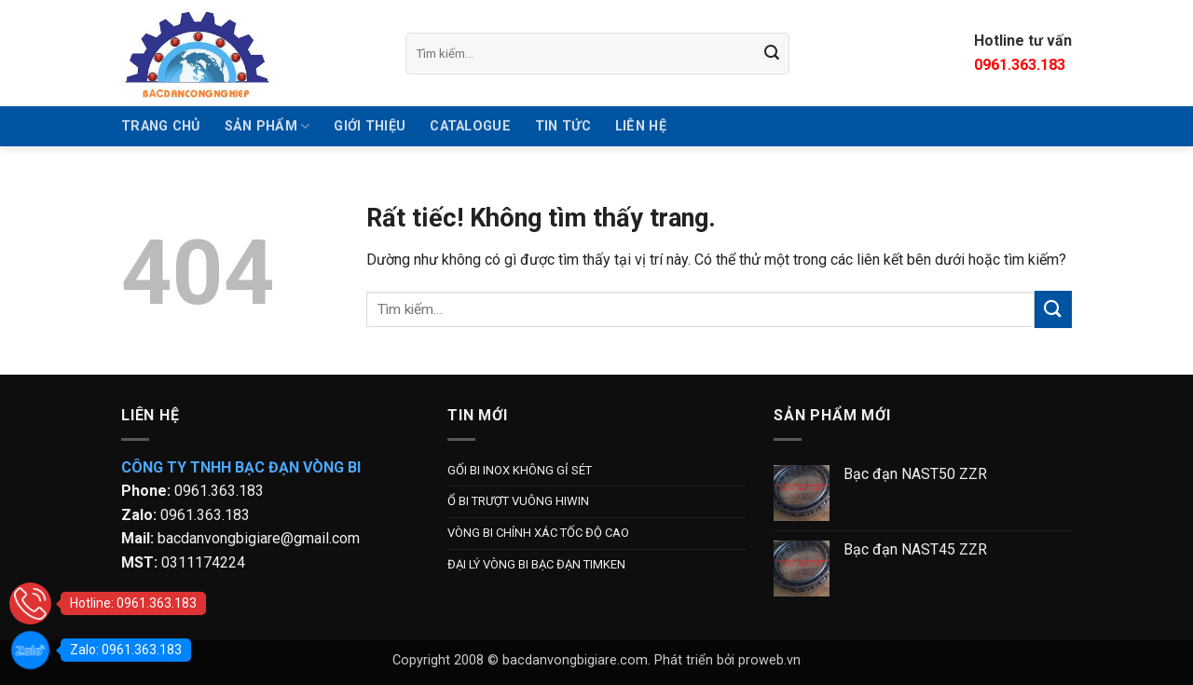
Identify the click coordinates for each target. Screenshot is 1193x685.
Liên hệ (640, 126)
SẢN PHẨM (267, 126)
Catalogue (470, 126)
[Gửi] (772, 53)
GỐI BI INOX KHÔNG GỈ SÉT (519, 470)
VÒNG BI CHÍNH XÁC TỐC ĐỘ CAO (538, 533)
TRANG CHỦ (160, 126)
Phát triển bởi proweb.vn (727, 660)
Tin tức (563, 126)
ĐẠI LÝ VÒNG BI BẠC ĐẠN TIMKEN (536, 564)
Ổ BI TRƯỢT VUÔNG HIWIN (518, 501)
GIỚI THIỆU (369, 126)
